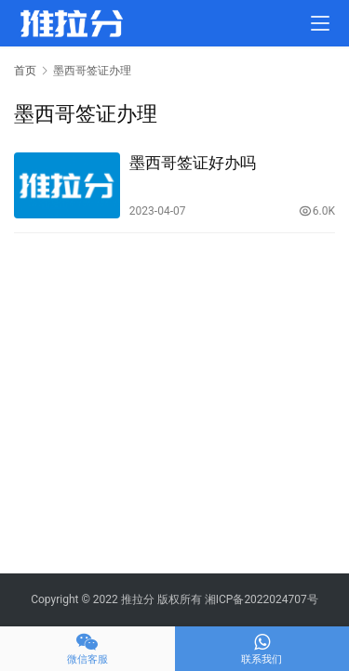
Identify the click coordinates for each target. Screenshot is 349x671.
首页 (25, 70)
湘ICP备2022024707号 (261, 599)
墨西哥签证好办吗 (192, 162)
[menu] (320, 23)
